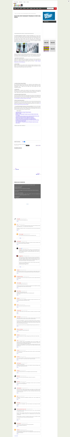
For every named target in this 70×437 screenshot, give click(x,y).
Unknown (18, 293)
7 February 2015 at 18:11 (23, 293)
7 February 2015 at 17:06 (27, 229)
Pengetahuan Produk (20, 271)
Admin (37, 8)
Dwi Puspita (18, 397)
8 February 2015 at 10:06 (24, 358)
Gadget (21, 8)
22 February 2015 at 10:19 (24, 418)
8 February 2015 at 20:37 (23, 365)
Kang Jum (18, 376)
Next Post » (38, 169)
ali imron (18, 345)
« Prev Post (17, 169)
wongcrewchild (19, 305)
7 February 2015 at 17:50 (24, 286)
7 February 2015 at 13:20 (21, 219)
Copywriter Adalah (18, 113)
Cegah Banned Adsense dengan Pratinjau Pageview (23, 112)
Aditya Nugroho (19, 383)
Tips (17, 391)
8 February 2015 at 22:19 (23, 371)
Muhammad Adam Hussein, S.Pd (21, 404)
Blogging (31, 8)
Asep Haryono (19, 418)
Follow (40, 8)
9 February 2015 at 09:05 (21, 391)
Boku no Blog (19, 286)
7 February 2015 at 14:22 (25, 243)
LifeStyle (24, 8)
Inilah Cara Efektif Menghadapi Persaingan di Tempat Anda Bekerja (27, 16)
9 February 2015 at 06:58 (23, 376)
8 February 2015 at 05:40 (22, 335)
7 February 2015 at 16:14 (26, 271)
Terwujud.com (34, 434)
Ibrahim (20, 243)
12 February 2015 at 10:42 (29, 404)
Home (15, 8)
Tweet (23, 141)
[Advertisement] (27, 25)
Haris (17, 335)
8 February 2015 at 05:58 (23, 345)
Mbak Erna (18, 371)
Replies (18, 227)
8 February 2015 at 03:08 (26, 324)
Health (28, 8)
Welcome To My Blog (20, 324)
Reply (17, 216)
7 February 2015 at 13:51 (24, 236)
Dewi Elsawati (19, 236)
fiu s (17, 219)
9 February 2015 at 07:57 (25, 383)
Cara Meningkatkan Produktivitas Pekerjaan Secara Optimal (22, 98)
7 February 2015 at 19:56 (24, 305)
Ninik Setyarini (19, 358)
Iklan (34, 8)
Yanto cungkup (21, 229)
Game (18, 8)
